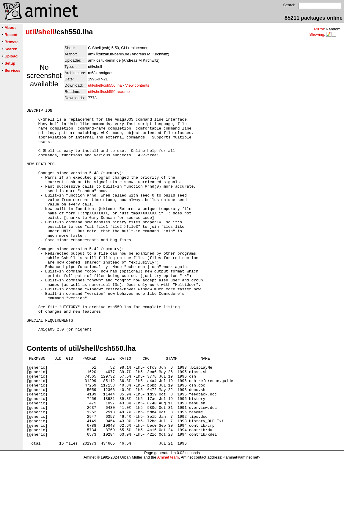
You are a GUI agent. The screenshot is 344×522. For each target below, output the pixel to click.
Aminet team (168, 520)
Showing (316, 34)
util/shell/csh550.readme (109, 91)
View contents (137, 85)
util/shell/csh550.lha (105, 85)
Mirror (319, 29)
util (31, 32)
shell (46, 32)
